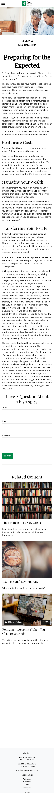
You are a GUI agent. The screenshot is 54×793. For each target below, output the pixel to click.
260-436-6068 (30, 757)
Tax (27, 790)
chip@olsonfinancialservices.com (27, 770)
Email (4, 421)
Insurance (27, 787)
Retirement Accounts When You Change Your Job (23, 631)
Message (6, 435)
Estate (27, 784)
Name (5, 407)
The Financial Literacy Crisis (21, 523)
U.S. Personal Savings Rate (20, 581)
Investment (27, 782)
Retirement (27, 779)
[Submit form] (7, 456)
